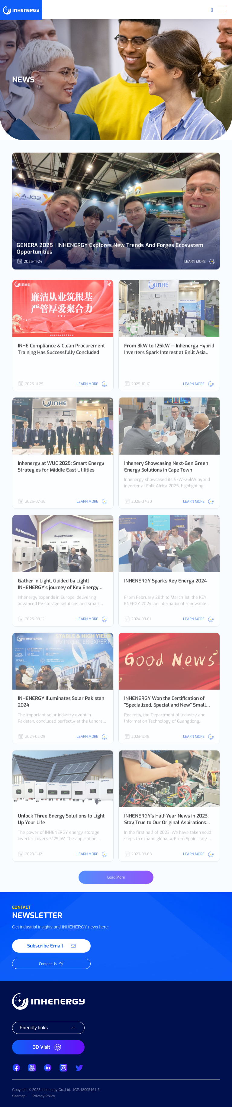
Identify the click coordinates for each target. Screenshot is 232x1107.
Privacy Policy (43, 1096)
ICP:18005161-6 (86, 1090)
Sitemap (18, 1096)
